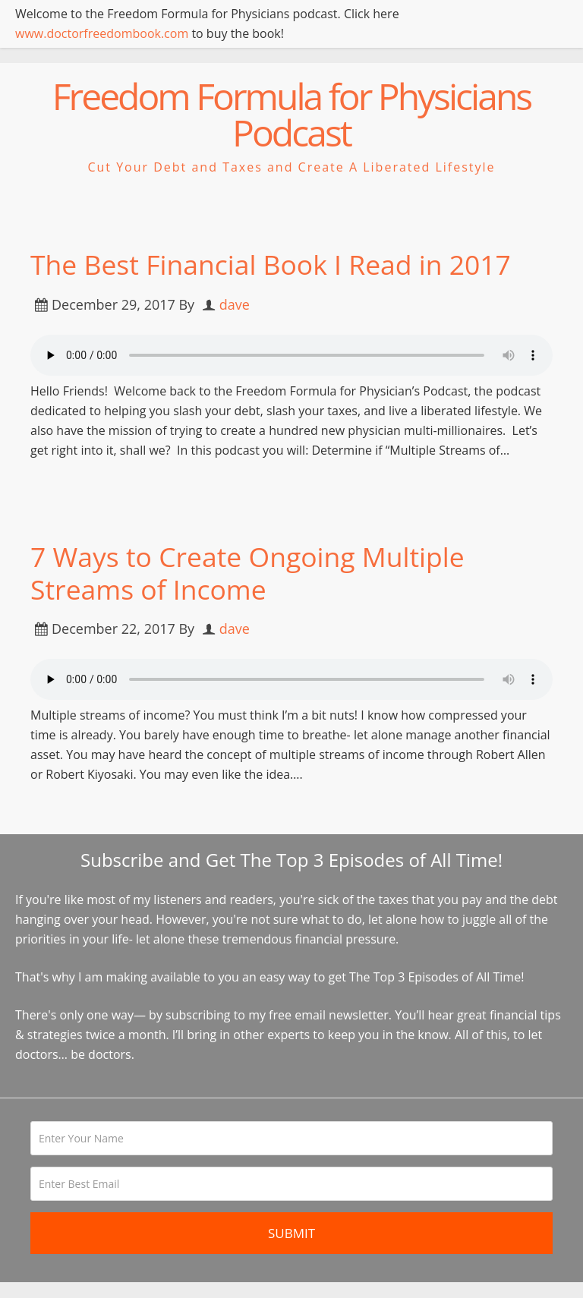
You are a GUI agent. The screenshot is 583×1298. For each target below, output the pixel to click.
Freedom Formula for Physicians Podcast (291, 114)
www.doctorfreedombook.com (101, 33)
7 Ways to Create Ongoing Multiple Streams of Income (250, 573)
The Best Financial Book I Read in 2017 (274, 264)
